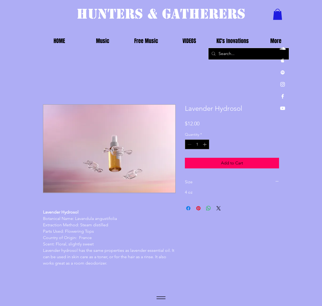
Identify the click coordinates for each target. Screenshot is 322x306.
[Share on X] (218, 208)
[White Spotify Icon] (283, 72)
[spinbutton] (197, 144)
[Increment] (205, 144)
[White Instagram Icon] (283, 84)
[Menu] (161, 298)
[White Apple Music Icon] (283, 60)
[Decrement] (189, 144)
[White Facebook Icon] (283, 96)
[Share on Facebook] (188, 208)
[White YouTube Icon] (283, 108)
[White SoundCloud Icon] (283, 48)
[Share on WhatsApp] (208, 208)
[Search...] (248, 54)
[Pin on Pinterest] (198, 208)
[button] (277, 14)
